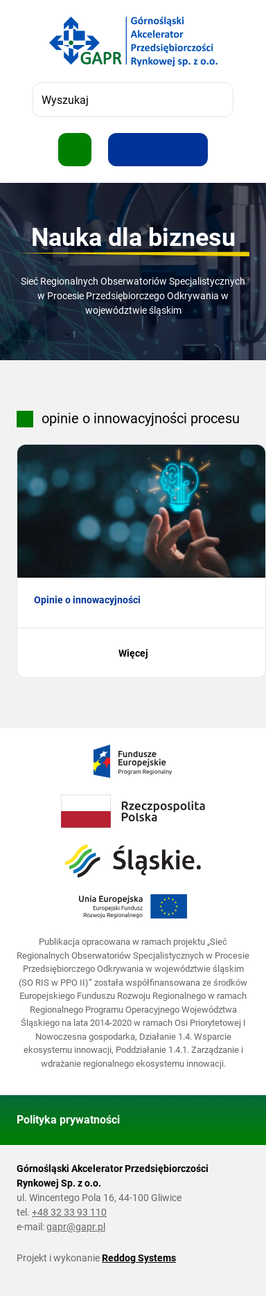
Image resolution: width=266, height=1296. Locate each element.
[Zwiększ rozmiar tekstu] (124, 149)
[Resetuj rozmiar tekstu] (158, 149)
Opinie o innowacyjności (87, 599)
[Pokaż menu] (74, 149)
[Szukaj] (216, 99)
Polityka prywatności (68, 1119)
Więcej (141, 653)
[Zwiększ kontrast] (191, 149)
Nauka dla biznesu (133, 237)
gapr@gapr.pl (75, 1226)
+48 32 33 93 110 (69, 1212)
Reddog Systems (139, 1257)
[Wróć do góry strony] (232, 1120)
